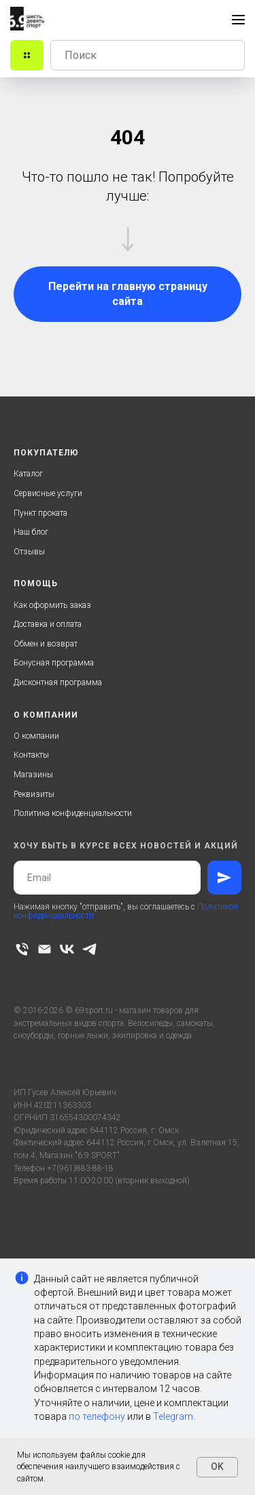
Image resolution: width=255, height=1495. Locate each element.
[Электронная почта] (44, 949)
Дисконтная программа (58, 682)
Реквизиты (34, 794)
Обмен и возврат (46, 644)
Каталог (28, 473)
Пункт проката (40, 513)
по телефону (97, 1416)
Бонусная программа (54, 663)
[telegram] (89, 949)
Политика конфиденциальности (73, 813)
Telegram (173, 1416)
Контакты (31, 755)
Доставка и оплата (48, 624)
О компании (36, 736)
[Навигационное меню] (238, 19)
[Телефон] (22, 949)
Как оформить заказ (52, 605)
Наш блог (31, 532)
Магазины (33, 774)
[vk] (66, 949)
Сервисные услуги (48, 493)
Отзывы (29, 551)
